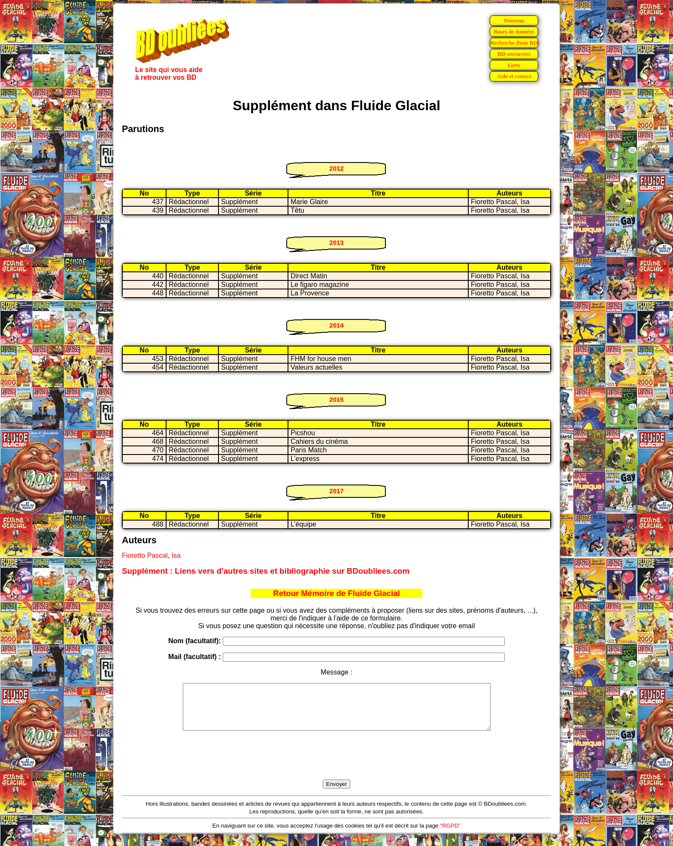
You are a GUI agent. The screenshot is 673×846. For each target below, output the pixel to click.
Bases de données (514, 31)
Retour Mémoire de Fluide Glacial (336, 593)
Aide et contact (514, 76)
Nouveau (513, 20)
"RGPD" (450, 834)
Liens (514, 65)
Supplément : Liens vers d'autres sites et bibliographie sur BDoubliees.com (265, 570)
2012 (336, 168)
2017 (336, 490)
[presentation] (336, 765)
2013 (336, 242)
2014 (336, 325)
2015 (336, 399)
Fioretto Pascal (145, 555)
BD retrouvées (514, 54)
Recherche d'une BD (514, 42)
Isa (176, 555)
